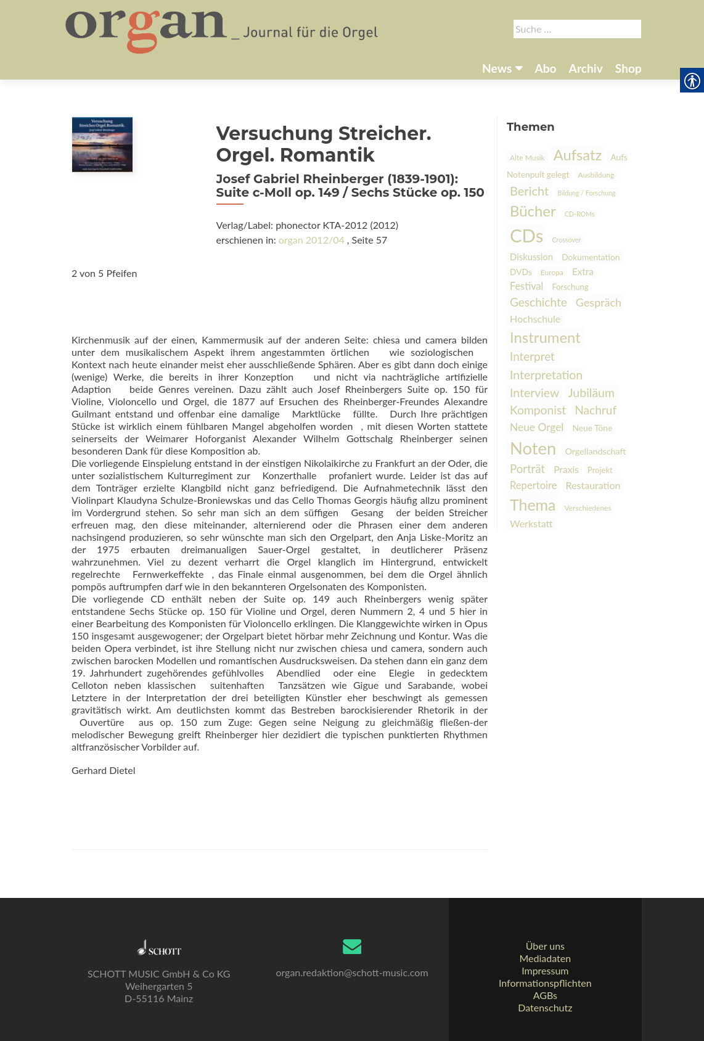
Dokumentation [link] (591, 257)
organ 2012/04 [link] (312, 239)
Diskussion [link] (531, 256)
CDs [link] (526, 235)
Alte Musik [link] (527, 157)
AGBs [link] (545, 995)
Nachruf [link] (595, 410)
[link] (222, 29)
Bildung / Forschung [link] (586, 193)
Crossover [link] (566, 240)
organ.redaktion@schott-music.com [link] (352, 972)
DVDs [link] (521, 271)
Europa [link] (552, 272)
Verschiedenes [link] (588, 507)
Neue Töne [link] (593, 427)
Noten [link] (533, 448)
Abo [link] (545, 68)
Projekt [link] (600, 470)
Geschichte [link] (538, 302)
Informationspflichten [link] (545, 983)
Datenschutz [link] (545, 1007)
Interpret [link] (532, 356)
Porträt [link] (527, 468)
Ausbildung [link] (596, 174)
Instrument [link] (545, 337)
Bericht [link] (529, 190)
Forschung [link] (570, 287)
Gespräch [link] (598, 302)
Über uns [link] (545, 946)
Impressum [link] (545, 970)
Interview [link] (534, 392)
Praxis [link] (566, 469)
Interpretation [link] (546, 375)
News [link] (497, 68)
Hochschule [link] (535, 318)
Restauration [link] (593, 485)
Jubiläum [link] (591, 392)
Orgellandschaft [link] (595, 451)
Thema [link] (532, 504)
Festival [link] (526, 286)
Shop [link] (628, 68)
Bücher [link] (533, 211)
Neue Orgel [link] (536, 427)
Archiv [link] (586, 68)
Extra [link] (583, 271)
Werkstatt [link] (531, 523)
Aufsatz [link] (578, 154)
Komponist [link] (538, 410)
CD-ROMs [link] (580, 214)
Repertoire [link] (533, 485)
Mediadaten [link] (545, 958)
